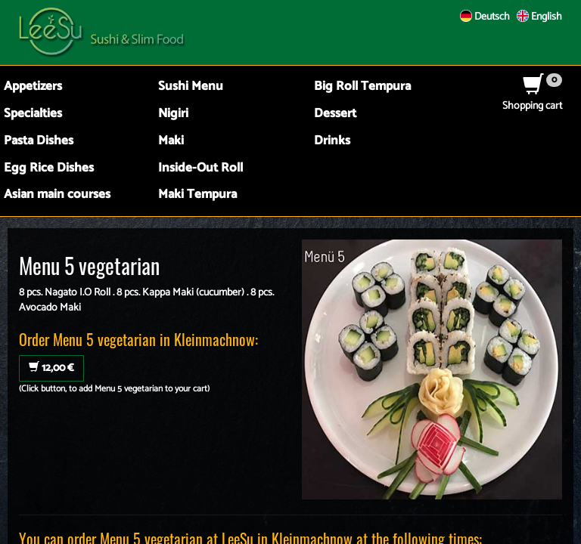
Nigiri (173, 114)
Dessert (335, 114)
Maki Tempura (197, 194)
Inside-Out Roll (200, 168)
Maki (171, 141)
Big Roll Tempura (362, 86)
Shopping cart (532, 98)
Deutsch (485, 17)
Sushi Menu (190, 86)
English (539, 17)
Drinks (332, 141)
